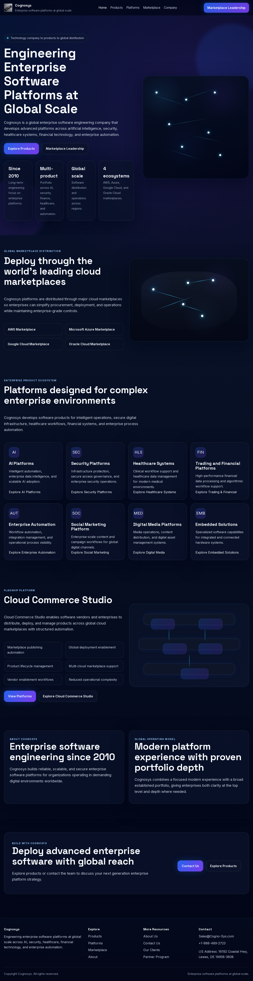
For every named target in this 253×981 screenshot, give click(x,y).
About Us (150, 936)
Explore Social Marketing (90, 552)
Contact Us (190, 866)
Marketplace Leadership (226, 8)
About (92, 957)
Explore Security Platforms (91, 492)
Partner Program (156, 957)
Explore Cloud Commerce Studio (68, 696)
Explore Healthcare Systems (154, 492)
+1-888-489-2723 (212, 943)
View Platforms (20, 696)
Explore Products (21, 149)
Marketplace (151, 8)
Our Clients (151, 950)
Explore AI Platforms (25, 492)
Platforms (133, 8)
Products (116, 8)
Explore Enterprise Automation (32, 552)
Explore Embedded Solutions (217, 552)
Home (102, 8)
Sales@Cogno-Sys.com (216, 936)
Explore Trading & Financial (216, 492)
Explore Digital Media (149, 552)
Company (170, 8)
